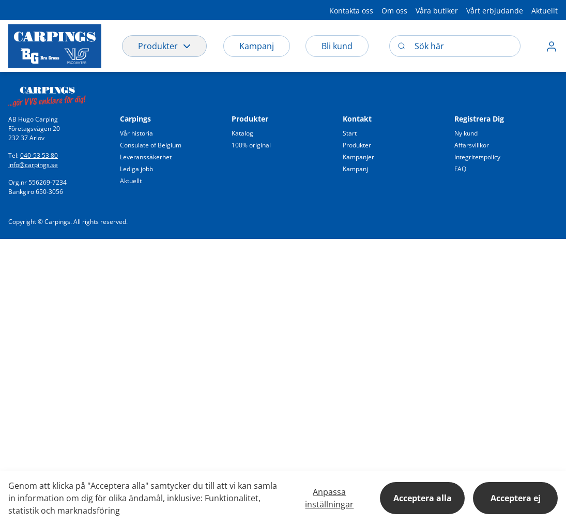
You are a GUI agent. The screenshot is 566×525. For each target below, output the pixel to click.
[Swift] (47, 93)
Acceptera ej (516, 498)
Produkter (164, 46)
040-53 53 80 (39, 155)
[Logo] (54, 46)
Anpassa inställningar (329, 498)
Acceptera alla (422, 498)
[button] (351, 10)
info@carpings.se (33, 164)
